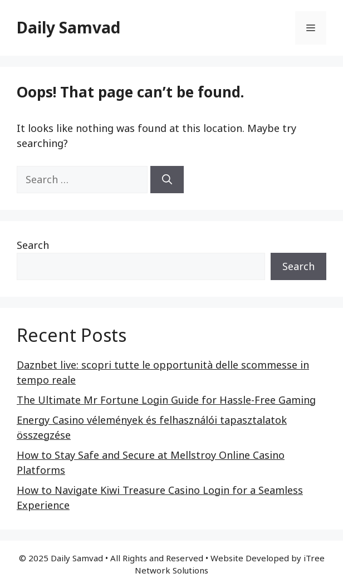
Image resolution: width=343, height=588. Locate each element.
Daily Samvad (68, 27)
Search (33, 245)
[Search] (167, 179)
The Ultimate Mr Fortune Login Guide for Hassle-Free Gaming (166, 399)
